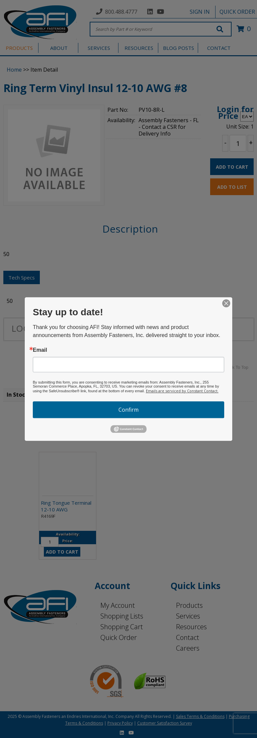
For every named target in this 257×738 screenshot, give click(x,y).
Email (40, 350)
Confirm (128, 409)
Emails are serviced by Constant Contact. (182, 390)
